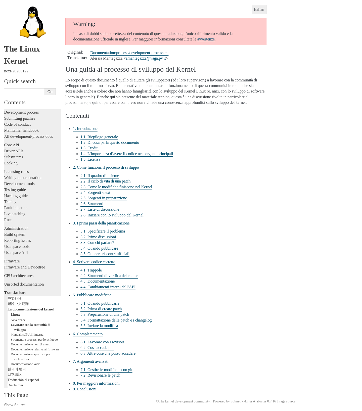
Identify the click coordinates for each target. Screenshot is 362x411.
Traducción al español (23, 380)
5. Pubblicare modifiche (92, 295)
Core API (11, 145)
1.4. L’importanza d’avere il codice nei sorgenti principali (126, 154)
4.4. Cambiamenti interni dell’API (107, 287)
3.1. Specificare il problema (102, 231)
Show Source (14, 405)
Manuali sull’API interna (27, 334)
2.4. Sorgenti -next (95, 192)
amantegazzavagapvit (146, 58)
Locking (10, 163)
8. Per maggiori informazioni (96, 383)
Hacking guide (16, 196)
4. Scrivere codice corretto (94, 262)
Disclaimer (15, 385)
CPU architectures (18, 275)
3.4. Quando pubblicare (99, 248)
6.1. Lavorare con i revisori (102, 342)
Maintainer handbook (21, 130)
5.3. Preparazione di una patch (104, 314)
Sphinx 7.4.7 (239, 401)
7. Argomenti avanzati (90, 361)
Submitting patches (19, 118)
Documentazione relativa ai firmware (35, 349)
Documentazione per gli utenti (31, 344)
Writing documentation (22, 177)
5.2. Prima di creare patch (101, 309)
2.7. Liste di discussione (99, 209)
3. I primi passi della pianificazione (101, 223)
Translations (14, 293)
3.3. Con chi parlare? (97, 242)
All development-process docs (28, 136)
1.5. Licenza (90, 159)
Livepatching (14, 214)
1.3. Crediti (89, 148)
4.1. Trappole (91, 270)
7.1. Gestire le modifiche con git (106, 370)
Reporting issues (17, 240)
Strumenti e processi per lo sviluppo (34, 339)
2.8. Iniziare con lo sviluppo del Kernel (112, 215)
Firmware (12, 261)
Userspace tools (16, 246)
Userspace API (16, 252)
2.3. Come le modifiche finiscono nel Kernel (116, 187)
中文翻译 (15, 298)
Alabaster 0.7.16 (264, 401)
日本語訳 (15, 374)
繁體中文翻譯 (18, 304)
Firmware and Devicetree (24, 267)
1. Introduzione (85, 128)
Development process (21, 112)
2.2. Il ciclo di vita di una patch (105, 181)
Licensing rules (16, 171)
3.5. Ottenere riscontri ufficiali (104, 254)
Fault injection (15, 208)
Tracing (10, 202)
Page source (287, 401)
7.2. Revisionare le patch (100, 375)
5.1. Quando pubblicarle (99, 303)
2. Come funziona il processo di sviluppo (106, 167)
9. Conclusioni (84, 389)
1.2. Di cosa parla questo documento (109, 142)
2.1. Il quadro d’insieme (99, 175)
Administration (16, 228)
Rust (7, 220)
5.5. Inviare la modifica (99, 326)
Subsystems (13, 157)
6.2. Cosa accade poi (97, 347)
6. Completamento (88, 334)
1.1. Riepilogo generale (99, 137)
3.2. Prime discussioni (98, 237)
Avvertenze (18, 320)
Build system (14, 234)
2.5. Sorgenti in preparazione (103, 198)
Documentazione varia (25, 364)
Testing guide (15, 190)
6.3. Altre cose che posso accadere (107, 353)
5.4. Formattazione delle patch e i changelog (116, 320)
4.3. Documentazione (97, 281)
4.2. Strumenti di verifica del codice (109, 275)
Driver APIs (13, 151)
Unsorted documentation (24, 284)
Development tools (19, 183)
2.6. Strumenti (91, 204)
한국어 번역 (17, 369)
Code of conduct (17, 124)
